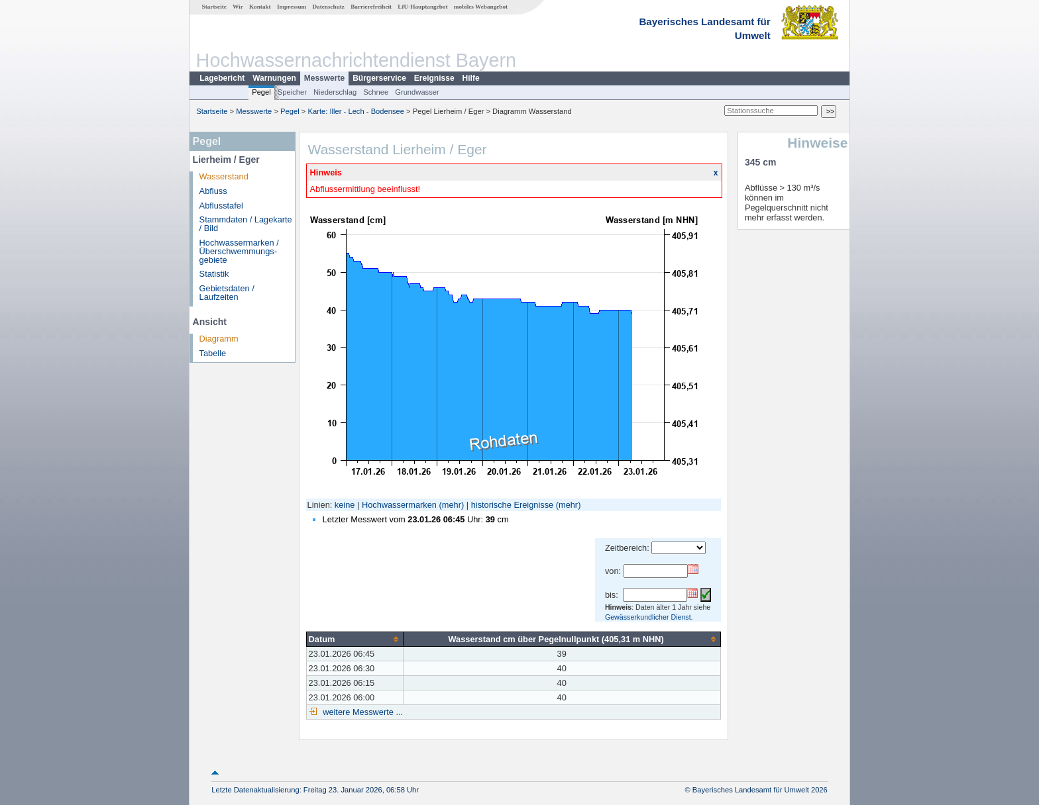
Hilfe (471, 78)
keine (345, 505)
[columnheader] (354, 639)
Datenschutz (328, 6)
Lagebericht (222, 78)
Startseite (214, 6)
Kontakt (260, 6)
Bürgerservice (379, 78)
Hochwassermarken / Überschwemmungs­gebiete (239, 251)
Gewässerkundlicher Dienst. (649, 617)
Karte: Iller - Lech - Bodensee (356, 111)
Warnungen (274, 78)
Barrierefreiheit (371, 6)
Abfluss (213, 191)
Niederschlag (334, 92)
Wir (238, 6)
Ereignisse (434, 78)
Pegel (261, 92)
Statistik (214, 274)
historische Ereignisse (512, 505)
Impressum (291, 6)
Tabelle (213, 353)
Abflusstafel (221, 206)
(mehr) (452, 505)
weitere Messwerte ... (362, 712)
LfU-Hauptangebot (422, 6)
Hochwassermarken (399, 505)
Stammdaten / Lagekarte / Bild (245, 223)
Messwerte (324, 78)
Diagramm (219, 339)
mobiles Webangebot (481, 6)
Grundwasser (417, 92)
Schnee (375, 92)
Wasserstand (223, 176)
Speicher (292, 92)
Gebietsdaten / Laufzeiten (226, 292)
